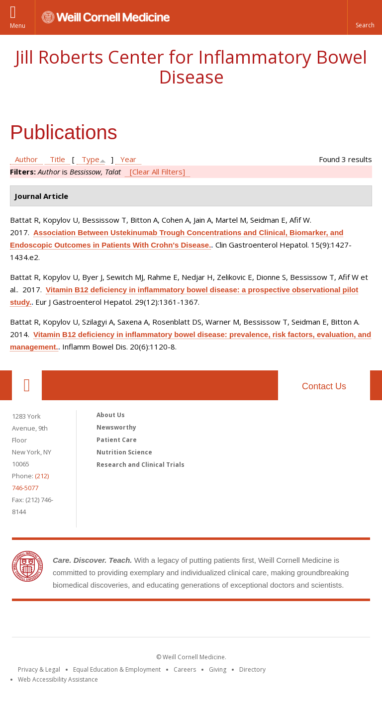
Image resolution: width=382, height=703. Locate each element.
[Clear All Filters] (157, 171)
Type (90, 159)
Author (26, 159)
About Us (110, 415)
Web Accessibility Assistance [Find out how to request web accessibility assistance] (58, 679)
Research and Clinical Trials (140, 464)
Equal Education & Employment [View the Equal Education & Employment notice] (117, 669)
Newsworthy (116, 427)
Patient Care (116, 440)
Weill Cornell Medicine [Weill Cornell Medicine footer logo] (118, 621)
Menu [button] (17, 25)
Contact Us (324, 386)
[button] (364, 17)
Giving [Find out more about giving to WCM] (217, 669)
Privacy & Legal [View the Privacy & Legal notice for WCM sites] (39, 669)
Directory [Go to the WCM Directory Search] (252, 669)
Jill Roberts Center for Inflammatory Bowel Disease (191, 67)
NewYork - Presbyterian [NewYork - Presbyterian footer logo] (274, 621)
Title (57, 159)
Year (128, 159)
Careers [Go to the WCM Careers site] (185, 669)
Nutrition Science (124, 452)
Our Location (27, 385)
